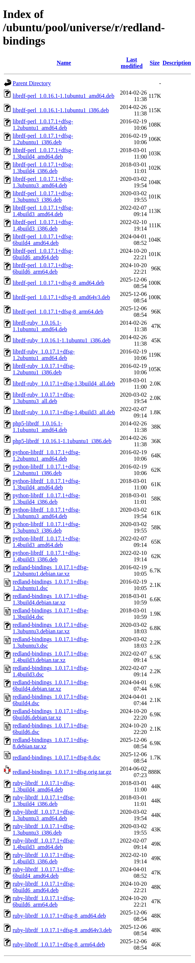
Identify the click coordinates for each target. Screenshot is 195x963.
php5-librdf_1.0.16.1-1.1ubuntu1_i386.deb (62, 441)
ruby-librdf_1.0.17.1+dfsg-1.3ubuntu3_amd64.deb (44, 815)
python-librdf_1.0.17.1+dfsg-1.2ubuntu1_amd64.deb (46, 455)
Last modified (131, 62)
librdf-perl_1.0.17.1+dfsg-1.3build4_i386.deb (43, 167)
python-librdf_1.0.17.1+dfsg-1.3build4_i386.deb (46, 498)
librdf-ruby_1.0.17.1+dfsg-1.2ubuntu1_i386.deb (44, 369)
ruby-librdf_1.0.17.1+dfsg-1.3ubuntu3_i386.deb (44, 829)
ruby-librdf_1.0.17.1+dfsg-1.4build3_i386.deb (44, 858)
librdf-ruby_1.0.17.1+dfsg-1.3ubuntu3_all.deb (44, 398)
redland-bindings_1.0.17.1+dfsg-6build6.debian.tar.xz (50, 714)
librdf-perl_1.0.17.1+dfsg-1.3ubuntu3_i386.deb (43, 196)
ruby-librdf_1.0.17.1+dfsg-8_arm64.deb (59, 944)
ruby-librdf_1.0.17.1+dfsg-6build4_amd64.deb (44, 872)
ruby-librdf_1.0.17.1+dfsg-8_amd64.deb (59, 916)
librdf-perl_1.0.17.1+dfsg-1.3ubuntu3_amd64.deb (43, 182)
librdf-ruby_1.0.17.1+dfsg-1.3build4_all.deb (64, 383)
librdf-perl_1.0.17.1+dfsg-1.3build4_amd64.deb (43, 153)
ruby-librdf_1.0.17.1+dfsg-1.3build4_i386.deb (44, 800)
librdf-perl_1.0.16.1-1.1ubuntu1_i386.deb (61, 110)
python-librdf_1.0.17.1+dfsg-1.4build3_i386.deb (46, 556)
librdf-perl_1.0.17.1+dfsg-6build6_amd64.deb (43, 254)
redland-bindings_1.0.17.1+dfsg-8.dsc (57, 757)
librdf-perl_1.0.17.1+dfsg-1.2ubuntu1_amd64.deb (43, 124)
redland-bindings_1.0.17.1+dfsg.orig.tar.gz (62, 772)
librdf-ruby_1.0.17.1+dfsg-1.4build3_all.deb (64, 412)
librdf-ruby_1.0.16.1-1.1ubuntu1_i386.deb (62, 340)
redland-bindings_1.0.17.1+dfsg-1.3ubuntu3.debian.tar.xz (50, 628)
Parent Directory (32, 83)
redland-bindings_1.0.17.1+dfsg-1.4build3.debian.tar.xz (50, 657)
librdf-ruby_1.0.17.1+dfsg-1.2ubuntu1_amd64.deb (44, 354)
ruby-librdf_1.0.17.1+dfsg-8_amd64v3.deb (62, 930)
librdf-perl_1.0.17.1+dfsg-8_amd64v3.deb (61, 297)
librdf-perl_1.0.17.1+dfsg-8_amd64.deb (58, 283)
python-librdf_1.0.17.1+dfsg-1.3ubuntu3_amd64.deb (46, 513)
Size (155, 63)
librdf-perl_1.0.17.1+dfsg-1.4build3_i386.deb (43, 225)
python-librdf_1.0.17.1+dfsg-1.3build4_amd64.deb (46, 484)
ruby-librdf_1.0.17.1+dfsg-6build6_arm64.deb (44, 901)
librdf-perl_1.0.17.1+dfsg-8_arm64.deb (58, 312)
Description (177, 63)
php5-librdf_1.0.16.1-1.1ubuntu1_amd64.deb (40, 426)
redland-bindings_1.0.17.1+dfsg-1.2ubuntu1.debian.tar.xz (50, 570)
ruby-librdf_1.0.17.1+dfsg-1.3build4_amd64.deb (44, 786)
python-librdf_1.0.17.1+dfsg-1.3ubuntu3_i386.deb (46, 527)
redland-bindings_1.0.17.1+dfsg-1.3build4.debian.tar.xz (50, 599)
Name (64, 63)
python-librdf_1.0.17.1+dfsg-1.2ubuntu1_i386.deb (46, 470)
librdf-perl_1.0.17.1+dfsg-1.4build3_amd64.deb (43, 211)
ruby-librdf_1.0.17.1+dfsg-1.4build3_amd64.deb (44, 844)
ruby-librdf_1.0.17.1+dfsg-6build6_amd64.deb (44, 887)
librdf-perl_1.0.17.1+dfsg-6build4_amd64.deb (43, 239)
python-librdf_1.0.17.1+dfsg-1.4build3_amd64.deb (46, 541)
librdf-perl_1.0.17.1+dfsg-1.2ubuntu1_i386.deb (43, 139)
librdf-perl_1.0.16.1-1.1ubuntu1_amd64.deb (63, 96)
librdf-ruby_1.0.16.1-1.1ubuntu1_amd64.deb (40, 326)
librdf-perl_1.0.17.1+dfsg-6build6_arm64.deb (43, 268)
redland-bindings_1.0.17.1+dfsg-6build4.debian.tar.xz (50, 685)
